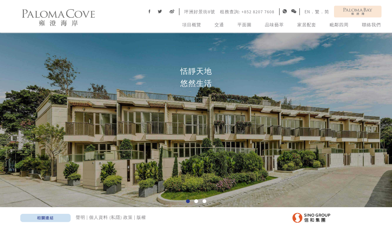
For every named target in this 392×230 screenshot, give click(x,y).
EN (307, 12)
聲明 (80, 217)
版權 (141, 217)
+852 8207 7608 (257, 12)
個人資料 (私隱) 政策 (111, 217)
